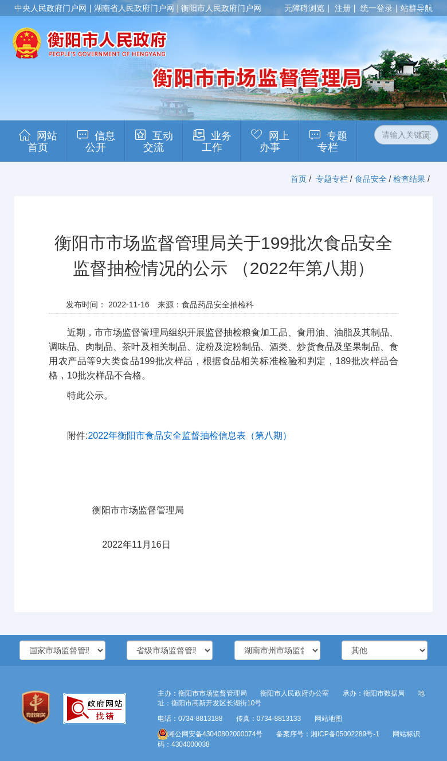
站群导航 (417, 8)
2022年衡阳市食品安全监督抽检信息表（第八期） (190, 435)
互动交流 (158, 141)
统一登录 (376, 8)
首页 (299, 179)
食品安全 (371, 179)
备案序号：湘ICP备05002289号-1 (327, 734)
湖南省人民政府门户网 (134, 8)
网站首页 (42, 141)
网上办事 (274, 141)
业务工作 (217, 141)
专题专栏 (332, 141)
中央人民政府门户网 (50, 8)
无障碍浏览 (304, 8)
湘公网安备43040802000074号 (210, 734)
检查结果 (409, 179)
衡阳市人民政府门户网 (221, 8)
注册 (343, 8)
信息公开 (100, 141)
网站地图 (328, 719)
